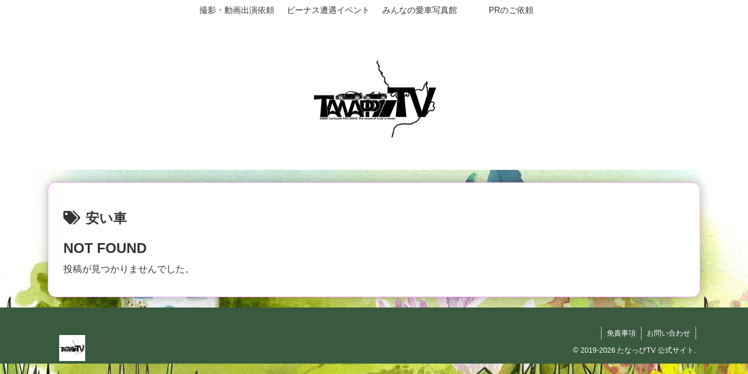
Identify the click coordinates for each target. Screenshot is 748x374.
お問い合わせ (668, 333)
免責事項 (621, 333)
